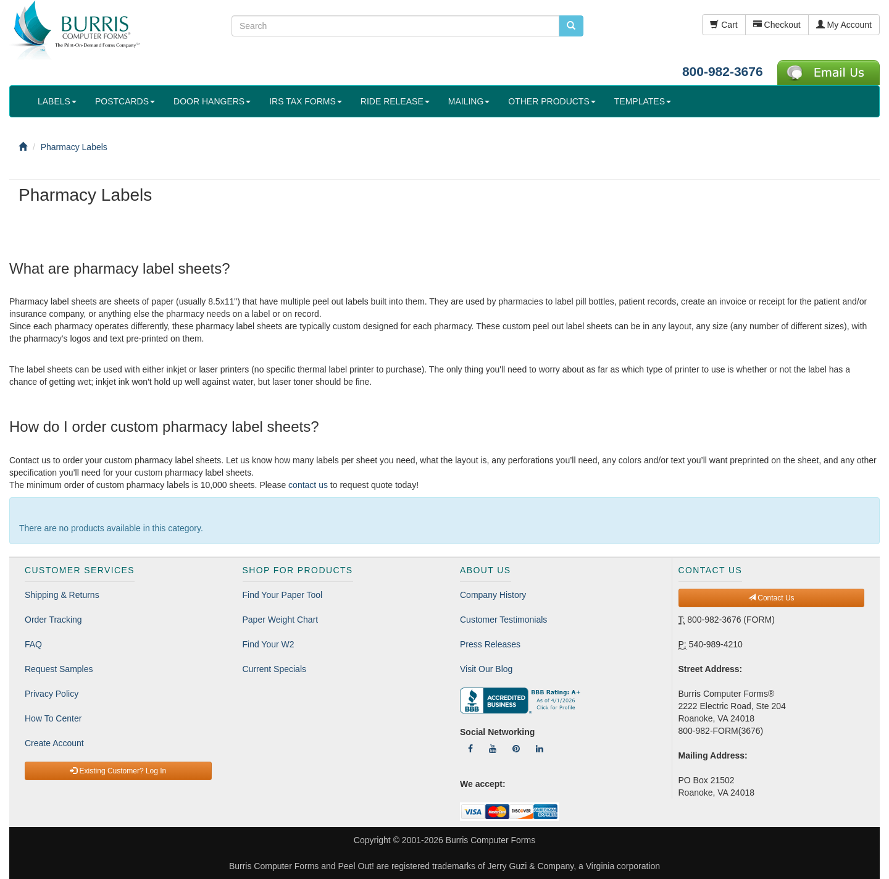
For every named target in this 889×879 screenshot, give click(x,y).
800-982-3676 (722, 71)
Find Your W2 (268, 644)
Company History (493, 595)
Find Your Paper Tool (283, 595)
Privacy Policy (51, 694)
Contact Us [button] (771, 598)
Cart (723, 25)
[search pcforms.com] (571, 25)
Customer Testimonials (503, 620)
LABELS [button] (57, 101)
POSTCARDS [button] (125, 101)
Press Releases (490, 644)
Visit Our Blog (486, 669)
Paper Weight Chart (281, 620)
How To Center (53, 718)
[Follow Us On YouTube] (492, 748)
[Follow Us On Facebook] (470, 748)
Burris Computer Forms (490, 840)
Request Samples (59, 669)
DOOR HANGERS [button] (212, 101)
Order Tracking (53, 620)
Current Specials (275, 669)
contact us (308, 485)
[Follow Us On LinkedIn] (539, 748)
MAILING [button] (469, 101)
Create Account (54, 743)
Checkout (777, 25)
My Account (844, 25)
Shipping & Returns (62, 595)
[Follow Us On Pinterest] (516, 748)
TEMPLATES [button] (642, 101)
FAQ (33, 644)
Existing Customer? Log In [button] (118, 771)
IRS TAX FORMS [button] (305, 101)
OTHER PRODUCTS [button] (551, 101)
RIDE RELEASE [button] (395, 101)
